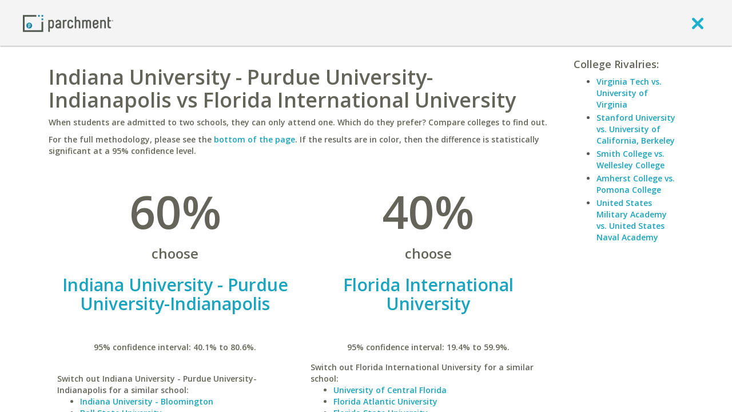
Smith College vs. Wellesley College (630, 159)
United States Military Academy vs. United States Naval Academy (631, 220)
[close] (697, 23)
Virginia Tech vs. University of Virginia (629, 93)
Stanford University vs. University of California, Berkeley (635, 129)
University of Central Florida (390, 390)
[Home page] (68, 22)
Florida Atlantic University (385, 401)
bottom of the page (254, 139)
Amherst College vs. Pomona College (635, 184)
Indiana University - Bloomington (146, 401)
